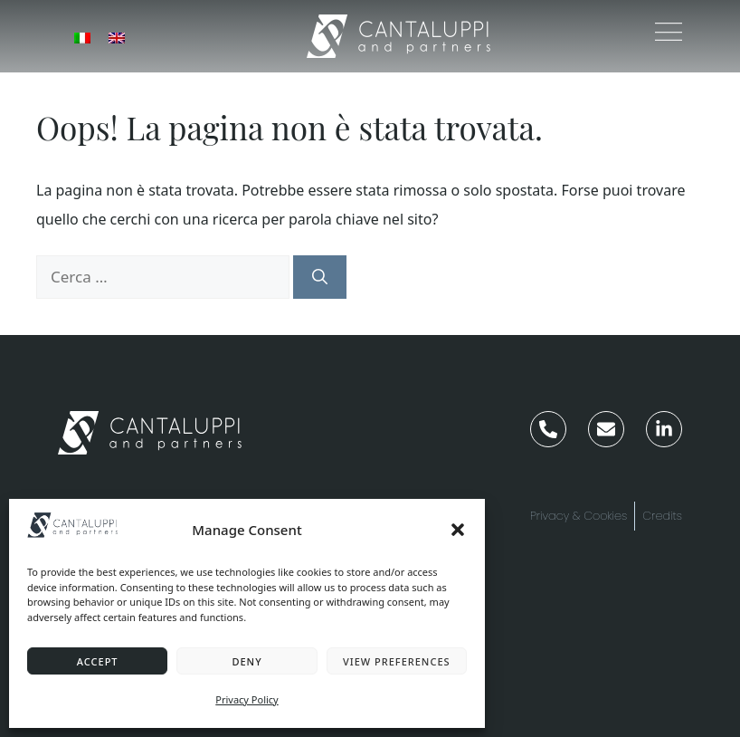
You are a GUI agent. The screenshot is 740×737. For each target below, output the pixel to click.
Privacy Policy (246, 699)
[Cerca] (319, 277)
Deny (246, 661)
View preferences (397, 661)
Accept (98, 661)
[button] (458, 530)
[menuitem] (82, 36)
